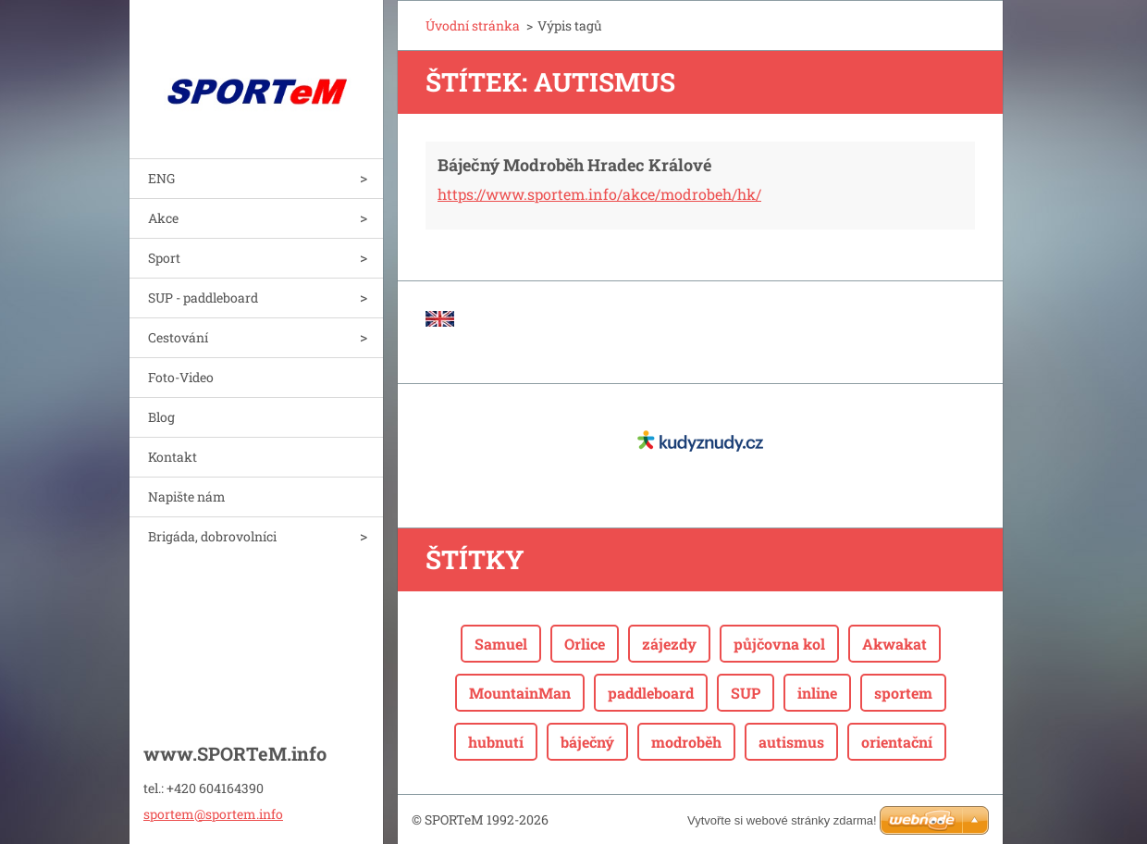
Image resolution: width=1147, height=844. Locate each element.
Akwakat (894, 643)
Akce (163, 218)
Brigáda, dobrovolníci (212, 536)
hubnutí (496, 741)
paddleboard (651, 692)
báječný (587, 741)
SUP (745, 692)
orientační (896, 741)
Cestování (178, 337)
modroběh (686, 741)
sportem (903, 692)
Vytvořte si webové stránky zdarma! (782, 820)
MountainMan (520, 692)
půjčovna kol (779, 643)
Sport (164, 258)
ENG (161, 178)
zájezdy (669, 643)
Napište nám (187, 496)
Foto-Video (181, 377)
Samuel (501, 643)
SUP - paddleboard (203, 297)
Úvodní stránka (473, 25)
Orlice (584, 643)
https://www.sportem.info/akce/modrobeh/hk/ (599, 194)
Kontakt (172, 456)
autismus (791, 741)
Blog (161, 417)
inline (817, 692)
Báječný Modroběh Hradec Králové (574, 165)
